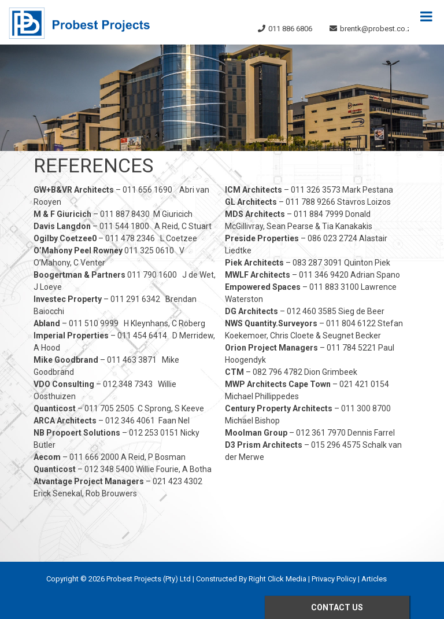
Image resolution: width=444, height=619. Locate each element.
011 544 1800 (124, 226)
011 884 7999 (318, 214)
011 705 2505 (109, 408)
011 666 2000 (94, 457)
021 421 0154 (364, 384)
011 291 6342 (135, 299)
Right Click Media (277, 578)
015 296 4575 (336, 444)
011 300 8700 (366, 408)
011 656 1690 (147, 189)
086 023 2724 (332, 238)
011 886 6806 (290, 28)
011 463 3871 (132, 359)
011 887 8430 (125, 214)
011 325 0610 (149, 250)
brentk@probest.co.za (377, 28)
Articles (374, 578)
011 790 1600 (152, 274)
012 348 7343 (128, 384)
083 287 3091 (317, 262)
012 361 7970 (321, 432)
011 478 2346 (130, 238)
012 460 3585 (311, 311)
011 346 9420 (324, 274)
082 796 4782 (277, 372)
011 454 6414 (142, 335)
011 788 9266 (310, 202)
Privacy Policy (334, 578)
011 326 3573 (316, 189)
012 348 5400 (109, 469)
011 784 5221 (351, 347)
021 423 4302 (177, 481)
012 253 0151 (154, 432)
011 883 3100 (334, 287)
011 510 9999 (94, 323)
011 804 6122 (351, 323)
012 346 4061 (130, 420)
